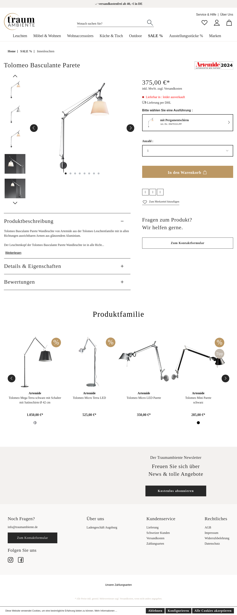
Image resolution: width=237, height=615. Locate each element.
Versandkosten (155, 538)
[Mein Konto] (217, 22)
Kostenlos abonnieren (176, 490)
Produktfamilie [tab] (118, 314)
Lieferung (152, 527)
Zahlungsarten (155, 543)
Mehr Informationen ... (105, 610)
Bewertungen (19, 282)
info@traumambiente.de (23, 527)
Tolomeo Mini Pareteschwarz (198, 400)
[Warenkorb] (229, 22)
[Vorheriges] (34, 128)
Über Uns (226, 14)
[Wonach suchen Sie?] (111, 22)
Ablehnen (155, 610)
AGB (208, 527)
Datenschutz (212, 543)
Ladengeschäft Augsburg (102, 527)
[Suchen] (150, 22)
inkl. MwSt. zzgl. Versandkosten (162, 88)
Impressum (211, 532)
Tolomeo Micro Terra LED (89, 397)
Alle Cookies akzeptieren (213, 610)
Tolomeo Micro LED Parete (144, 397)
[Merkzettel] (204, 22)
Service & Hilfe (206, 14)
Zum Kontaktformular (187, 243)
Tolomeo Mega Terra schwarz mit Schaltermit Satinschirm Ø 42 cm (35, 400)
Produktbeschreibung (28, 221)
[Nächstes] (130, 128)
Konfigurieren (178, 610)
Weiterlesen (13, 252)
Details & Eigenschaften (32, 266)
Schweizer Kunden (158, 532)
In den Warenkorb (187, 172)
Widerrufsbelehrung (217, 538)
